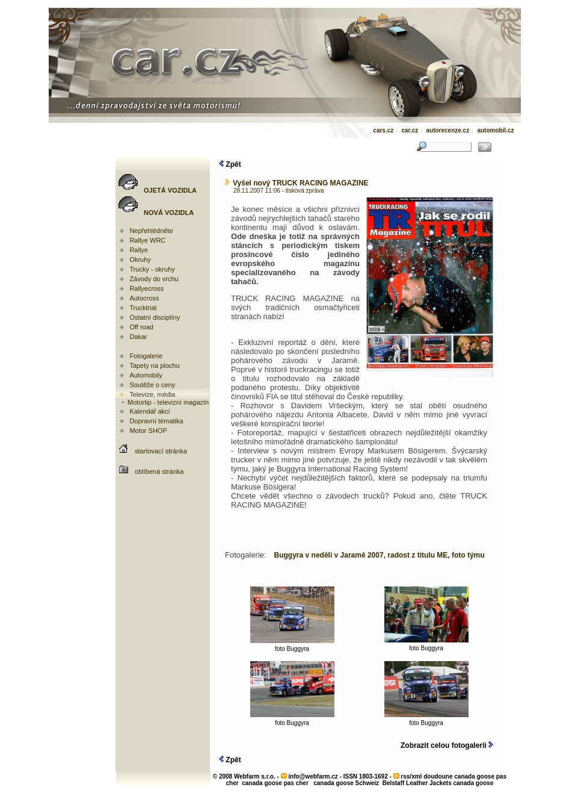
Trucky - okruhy (151, 269)
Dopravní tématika (156, 420)
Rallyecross (146, 288)
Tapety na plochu (154, 365)
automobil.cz (495, 130)
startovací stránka (161, 451)
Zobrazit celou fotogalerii (447, 745)
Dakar (138, 336)
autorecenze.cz (447, 130)
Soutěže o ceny (152, 384)
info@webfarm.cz (313, 776)
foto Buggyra (292, 646)
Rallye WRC (147, 240)
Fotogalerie (145, 355)
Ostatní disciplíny (154, 317)
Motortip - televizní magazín (164, 402)
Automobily (145, 375)
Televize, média (152, 394)
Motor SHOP (148, 430)
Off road (141, 327)
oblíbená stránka (159, 471)
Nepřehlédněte (151, 230)
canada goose (474, 783)
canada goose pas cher (275, 783)
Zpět (230, 164)
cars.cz (383, 130)
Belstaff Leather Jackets (417, 783)
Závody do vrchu (153, 278)
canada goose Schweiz (346, 783)
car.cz (409, 130)
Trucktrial (142, 307)
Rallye (138, 249)
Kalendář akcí (149, 411)
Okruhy (139, 259)
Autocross (144, 298)
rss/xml (411, 776)
